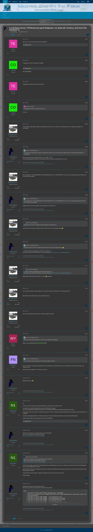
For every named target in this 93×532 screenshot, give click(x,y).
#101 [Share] (86, 39)
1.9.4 (60, 21)
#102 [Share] (86, 60)
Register (83, 1)
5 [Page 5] (12, 518)
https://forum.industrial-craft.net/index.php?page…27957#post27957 (38, 163)
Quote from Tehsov (30, 106)
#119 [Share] (86, 453)
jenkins (51, 19)
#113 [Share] (86, 311)
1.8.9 (57, 21)
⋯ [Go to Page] (9, 34)
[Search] (88, 1)
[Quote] (86, 55)
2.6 (34, 21)
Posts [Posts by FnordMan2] (8, 369)
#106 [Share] (86, 146)
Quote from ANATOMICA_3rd (32, 150)
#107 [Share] (86, 172)
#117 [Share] (86, 400)
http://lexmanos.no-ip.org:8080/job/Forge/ (60, 252)
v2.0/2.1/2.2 (25, 21)
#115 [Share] (86, 355)
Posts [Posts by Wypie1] (8, 348)
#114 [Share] (86, 333)
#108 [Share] (86, 194)
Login (78, 1)
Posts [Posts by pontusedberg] (8, 162)
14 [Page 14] (18, 34)
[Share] (88, 35)
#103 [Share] (86, 81)
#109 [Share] (86, 218)
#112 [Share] (86, 288)
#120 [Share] (86, 483)
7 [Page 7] (14, 34)
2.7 (37, 21)
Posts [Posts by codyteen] (8, 74)
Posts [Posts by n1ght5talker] (8, 415)
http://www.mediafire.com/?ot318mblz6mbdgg (33, 435)
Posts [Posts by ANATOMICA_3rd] (8, 138)
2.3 (30, 21)
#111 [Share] (86, 265)
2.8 (39, 21)
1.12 (69, 21)
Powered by (46, 530)
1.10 (63, 21)
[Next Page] (21, 35)
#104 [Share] (86, 102)
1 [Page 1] (7, 34)
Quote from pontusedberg (31, 222)
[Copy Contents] (86, 491)
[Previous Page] (5, 35)
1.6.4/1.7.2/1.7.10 (51, 21)
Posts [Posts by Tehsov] (8, 53)
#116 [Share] (86, 378)
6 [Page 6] (14, 518)
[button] (84, 491)
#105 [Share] (86, 124)
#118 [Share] (86, 430)
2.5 (32, 21)
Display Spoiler (28, 44)
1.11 (66, 21)
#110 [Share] (86, 241)
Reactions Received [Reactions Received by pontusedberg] (10, 161)
